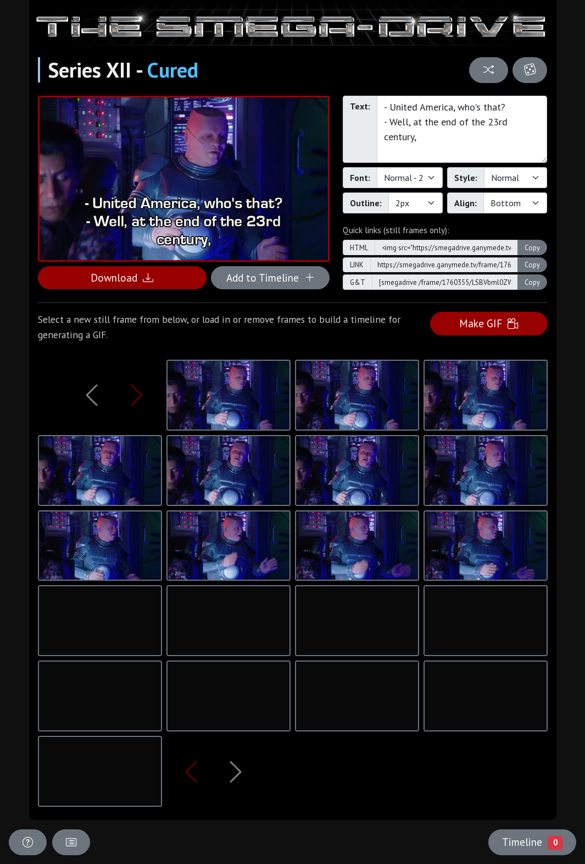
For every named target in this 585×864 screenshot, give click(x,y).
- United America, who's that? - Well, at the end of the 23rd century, (462, 129)
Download (122, 277)
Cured (172, 70)
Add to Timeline (270, 277)
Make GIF (488, 323)
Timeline (532, 842)
